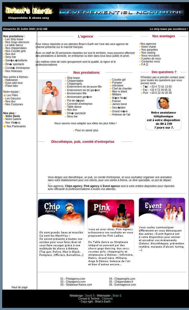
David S (90, 295)
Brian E (117, 295)
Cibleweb (107, 298)
